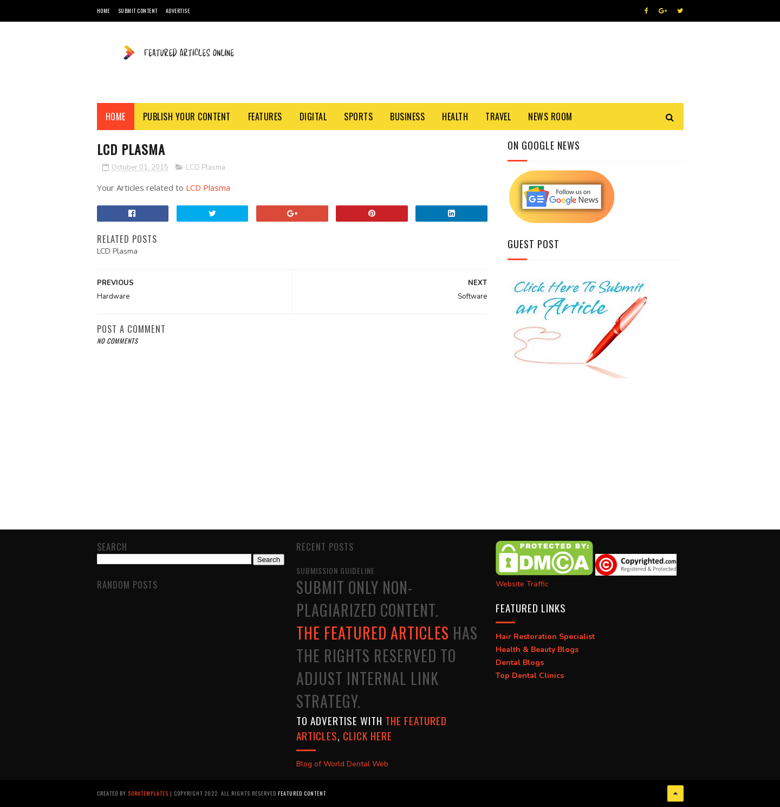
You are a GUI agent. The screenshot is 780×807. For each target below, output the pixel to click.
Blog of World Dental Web (342, 764)
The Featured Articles (372, 633)
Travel (498, 116)
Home (103, 11)
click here (367, 735)
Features (265, 116)
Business (407, 116)
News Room (550, 116)
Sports (358, 116)
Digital (313, 116)
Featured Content (302, 793)
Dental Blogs (520, 662)
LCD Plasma (205, 167)
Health (455, 116)
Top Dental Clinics (530, 675)
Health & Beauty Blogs (537, 649)
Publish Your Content (187, 116)
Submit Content (138, 11)
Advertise (178, 11)
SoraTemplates (148, 793)
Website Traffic (522, 584)
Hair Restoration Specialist (545, 636)
